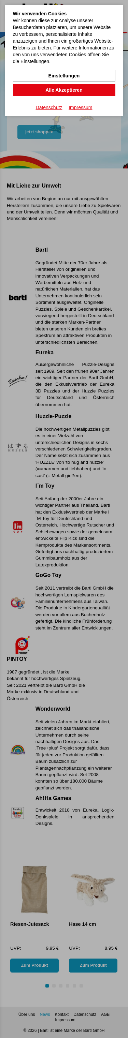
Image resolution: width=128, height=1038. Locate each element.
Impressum (80, 107)
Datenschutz (49, 107)
